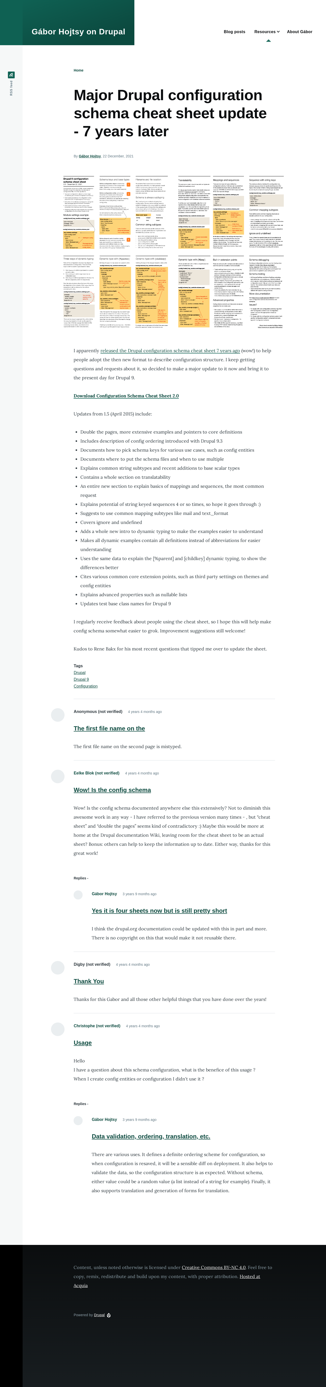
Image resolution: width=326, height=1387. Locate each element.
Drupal (79, 673)
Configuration (85, 686)
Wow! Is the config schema (112, 790)
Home (78, 70)
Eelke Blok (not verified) (96, 773)
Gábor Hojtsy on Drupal (78, 31)
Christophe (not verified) (97, 1026)
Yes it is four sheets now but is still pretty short (159, 910)
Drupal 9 (81, 679)
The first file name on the (109, 728)
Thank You (89, 981)
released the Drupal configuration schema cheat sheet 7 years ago (170, 350)
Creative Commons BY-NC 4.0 (214, 1267)
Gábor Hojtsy (90, 156)
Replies (80, 878)
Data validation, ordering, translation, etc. (151, 1136)
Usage (83, 1042)
